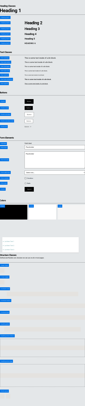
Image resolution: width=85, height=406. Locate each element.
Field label (28, 143)
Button (29, 101)
